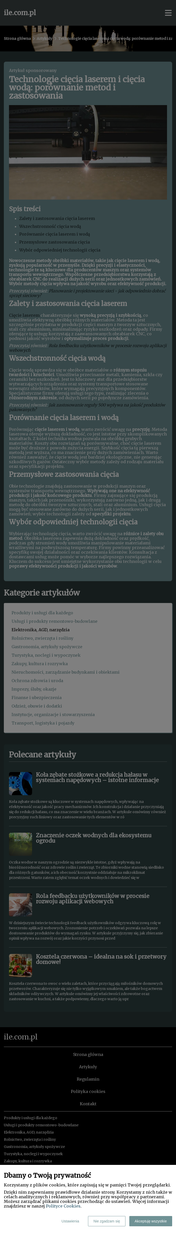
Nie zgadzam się (106, 1221)
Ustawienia (70, 1221)
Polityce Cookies (63, 1206)
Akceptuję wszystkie (151, 1221)
